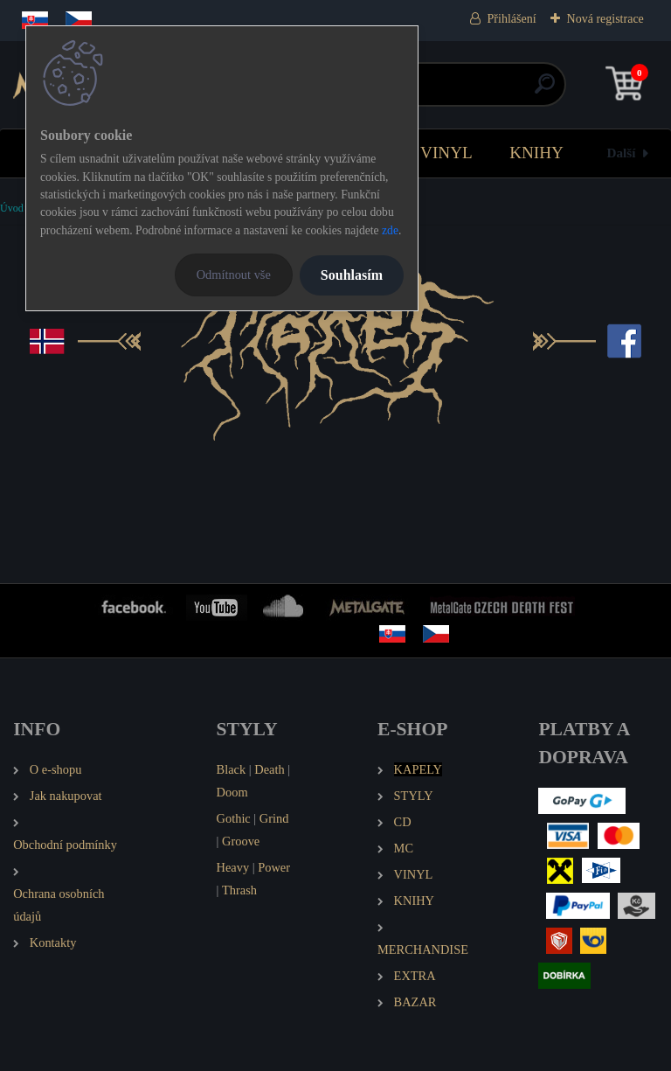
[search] (545, 90)
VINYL (446, 152)
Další (621, 152)
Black (231, 769)
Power (274, 867)
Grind (274, 818)
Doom (232, 792)
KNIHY (536, 152)
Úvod (12, 208)
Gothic (234, 818)
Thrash (239, 890)
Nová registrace (605, 18)
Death (269, 769)
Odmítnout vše (234, 275)
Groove (240, 841)
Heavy (233, 867)
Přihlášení (512, 18)
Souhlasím (352, 275)
